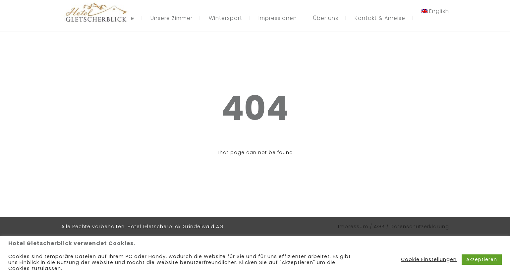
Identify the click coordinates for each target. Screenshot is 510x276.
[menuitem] (435, 11)
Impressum (353, 226)
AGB (380, 226)
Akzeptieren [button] (481, 259)
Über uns (325, 18)
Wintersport (225, 18)
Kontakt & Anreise (380, 18)
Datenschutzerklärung (419, 226)
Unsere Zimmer (171, 18)
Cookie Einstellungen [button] (429, 259)
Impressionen (277, 18)
